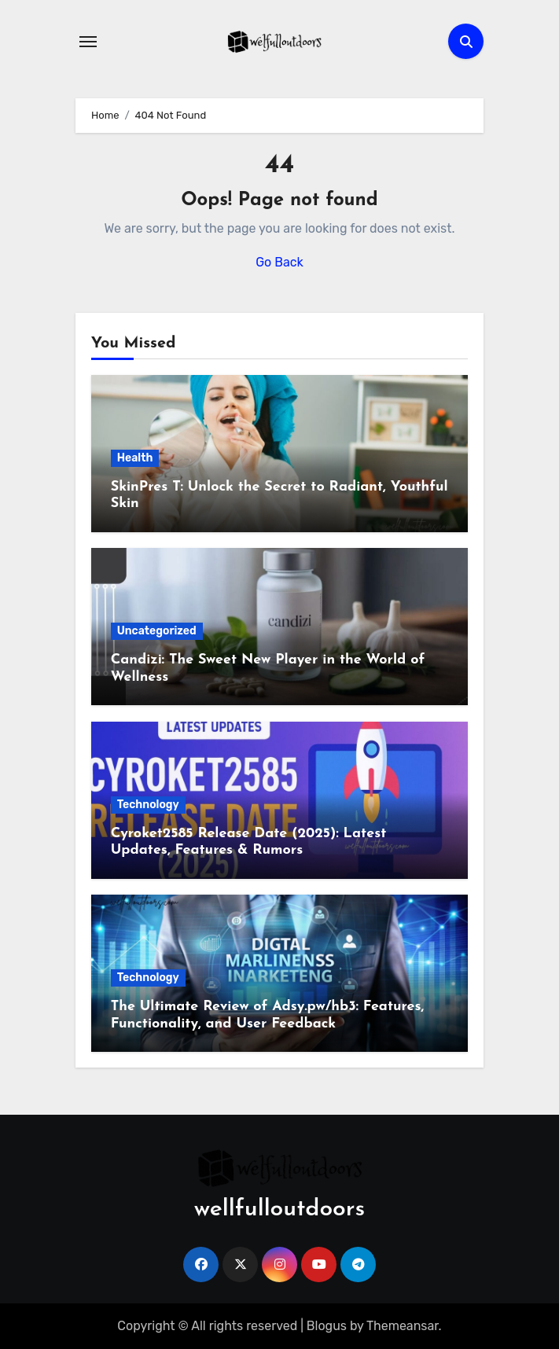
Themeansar (402, 1325)
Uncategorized (157, 631)
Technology (148, 804)
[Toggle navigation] (88, 41)
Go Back (279, 262)
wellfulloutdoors (279, 1209)
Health (135, 458)
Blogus (327, 1325)
